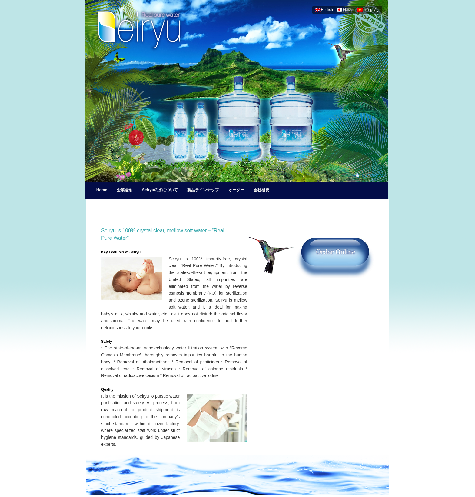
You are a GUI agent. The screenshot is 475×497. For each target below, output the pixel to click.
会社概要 (261, 190)
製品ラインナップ (203, 190)
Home (101, 190)
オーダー (236, 190)
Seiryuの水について (160, 190)
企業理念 (124, 190)
